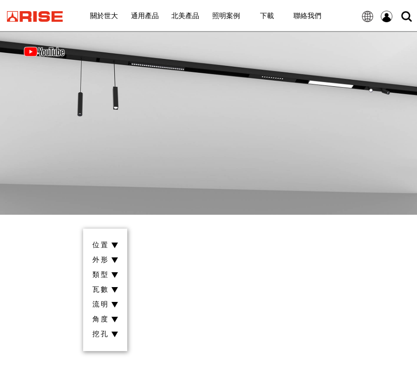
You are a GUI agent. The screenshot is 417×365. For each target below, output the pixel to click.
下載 (267, 15)
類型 (105, 274)
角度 (105, 319)
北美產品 (185, 15)
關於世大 (104, 15)
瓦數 (105, 289)
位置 (105, 245)
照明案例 (226, 15)
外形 (105, 260)
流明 (105, 304)
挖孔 (105, 334)
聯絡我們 (307, 15)
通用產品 (145, 15)
